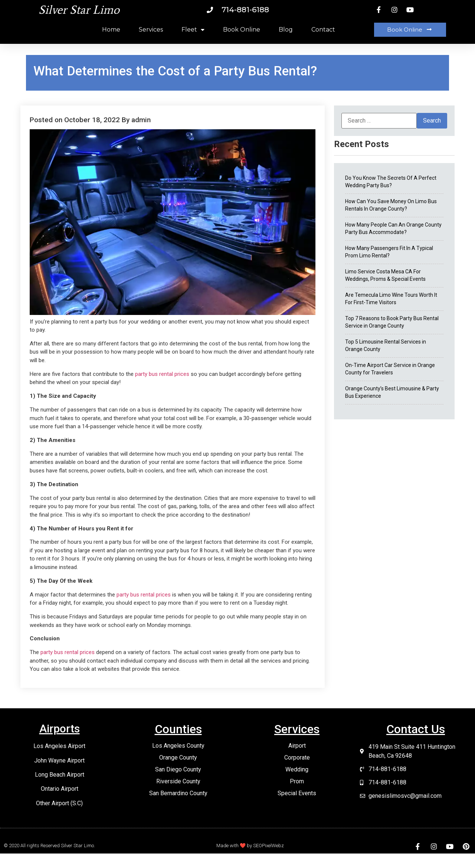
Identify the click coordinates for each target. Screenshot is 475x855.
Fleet (192, 29)
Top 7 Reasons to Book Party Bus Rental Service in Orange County (392, 322)
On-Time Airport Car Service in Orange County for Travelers (390, 369)
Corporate (297, 757)
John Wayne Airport (59, 760)
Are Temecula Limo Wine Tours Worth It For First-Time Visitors (391, 298)
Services (151, 29)
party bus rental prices (162, 374)
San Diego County (178, 769)
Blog (286, 29)
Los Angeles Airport (59, 746)
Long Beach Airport (59, 774)
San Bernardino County (178, 793)
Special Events (297, 793)
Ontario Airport (59, 788)
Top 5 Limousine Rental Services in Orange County (385, 345)
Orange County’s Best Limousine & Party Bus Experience (392, 392)
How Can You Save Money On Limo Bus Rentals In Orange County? (391, 205)
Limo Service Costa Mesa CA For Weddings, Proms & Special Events (385, 275)
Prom (297, 781)
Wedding (296, 769)
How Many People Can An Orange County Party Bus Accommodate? (393, 228)
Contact (323, 29)
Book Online (241, 29)
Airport (297, 745)
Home (111, 29)
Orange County (178, 757)
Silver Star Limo (79, 10)
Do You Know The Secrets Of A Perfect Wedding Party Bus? (390, 181)
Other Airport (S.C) (59, 803)
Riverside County (178, 781)
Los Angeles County (178, 745)
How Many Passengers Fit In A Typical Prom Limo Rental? (389, 252)
